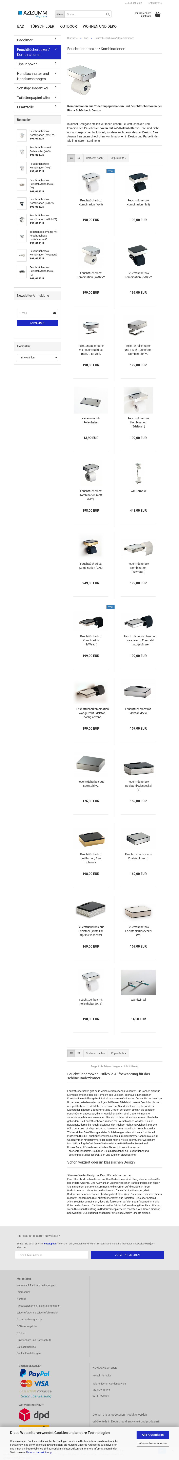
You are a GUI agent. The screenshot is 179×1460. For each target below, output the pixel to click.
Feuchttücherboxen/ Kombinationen (33, 52)
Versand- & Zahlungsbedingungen (36, 1285)
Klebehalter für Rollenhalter (91, 420)
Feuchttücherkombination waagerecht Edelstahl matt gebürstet (140, 640)
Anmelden (37, 323)
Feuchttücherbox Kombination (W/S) (91, 202)
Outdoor (68, 26)
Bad (20, 26)
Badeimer (25, 40)
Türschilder (42, 26)
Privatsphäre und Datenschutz (34, 1340)
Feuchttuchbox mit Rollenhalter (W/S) (91, 1001)
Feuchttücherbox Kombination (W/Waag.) (138, 567)
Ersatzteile (25, 107)
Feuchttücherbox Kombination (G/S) (91, 565)
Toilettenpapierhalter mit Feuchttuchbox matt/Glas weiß (91, 349)
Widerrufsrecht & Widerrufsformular (37, 1312)
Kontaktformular (102, 1375)
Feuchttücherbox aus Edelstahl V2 (91, 783)
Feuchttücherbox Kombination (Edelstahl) (138, 422)
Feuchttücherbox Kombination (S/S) (138, 202)
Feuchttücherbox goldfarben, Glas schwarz (91, 858)
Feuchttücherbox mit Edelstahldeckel (138, 711)
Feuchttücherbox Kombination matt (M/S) (90, 495)
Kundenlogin (133, 3)
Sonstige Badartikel (32, 88)
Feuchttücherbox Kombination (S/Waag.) (91, 640)
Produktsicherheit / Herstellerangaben (38, 1305)
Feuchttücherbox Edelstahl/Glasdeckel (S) (138, 785)
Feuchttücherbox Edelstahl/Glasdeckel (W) (138, 931)
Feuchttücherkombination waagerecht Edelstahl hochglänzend (92, 713)
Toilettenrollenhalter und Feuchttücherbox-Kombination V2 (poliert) (138, 350)
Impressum (23, 1291)
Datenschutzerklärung (39, 1452)
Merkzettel (155, 3)
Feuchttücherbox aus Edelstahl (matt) (138, 856)
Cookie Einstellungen (29, 1353)
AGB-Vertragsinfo (27, 1326)
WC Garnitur (138, 491)
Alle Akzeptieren (153, 1434)
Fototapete (50, 1243)
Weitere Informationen (152, 1443)
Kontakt (21, 1298)
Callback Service (26, 1346)
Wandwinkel (138, 999)
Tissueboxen (27, 64)
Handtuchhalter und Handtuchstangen (33, 76)
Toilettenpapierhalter (34, 97)
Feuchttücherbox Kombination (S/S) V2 (138, 275)
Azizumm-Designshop (29, 1319)
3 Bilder (21, 1333)
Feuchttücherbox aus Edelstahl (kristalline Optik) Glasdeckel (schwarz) (91, 931)
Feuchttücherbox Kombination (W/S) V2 (91, 275)
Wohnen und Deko (100, 26)
